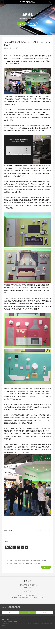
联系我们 (16, 621)
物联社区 (11, 612)
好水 (49, 530)
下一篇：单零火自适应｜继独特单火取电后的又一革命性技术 (22, 563)
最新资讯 (22, 24)
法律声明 (10, 621)
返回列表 (46, 567)
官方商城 (27, 612)
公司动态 (33, 24)
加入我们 (4, 621)
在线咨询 (44, 612)
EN (51, 2)
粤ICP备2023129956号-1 (33, 623)
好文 (40, 530)
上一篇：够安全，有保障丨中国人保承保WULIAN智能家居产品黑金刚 (25, 560)
